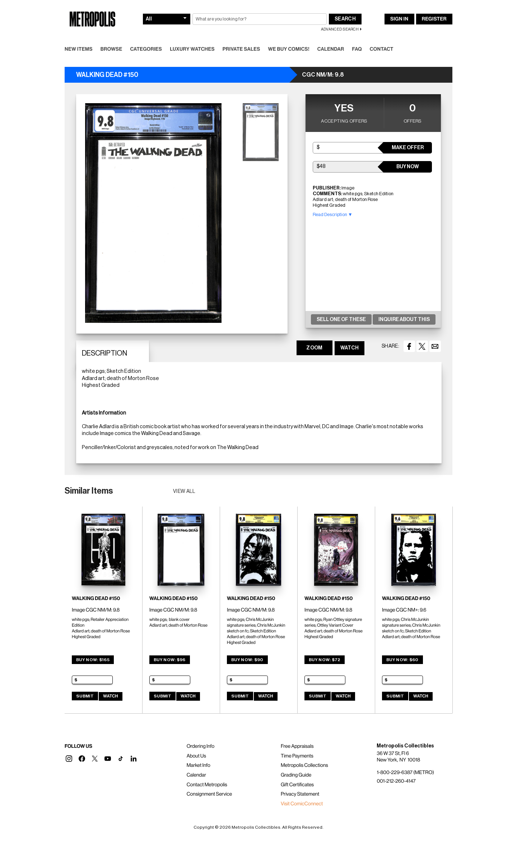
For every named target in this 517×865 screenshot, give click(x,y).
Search (345, 19)
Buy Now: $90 (247, 660)
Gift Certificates (297, 784)
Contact (381, 49)
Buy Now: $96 (170, 660)
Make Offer (408, 147)
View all (184, 491)
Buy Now (407, 166)
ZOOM (314, 348)
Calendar (330, 49)
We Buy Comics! (288, 49)
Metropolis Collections (304, 765)
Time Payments (297, 756)
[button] (69, 758)
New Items (79, 49)
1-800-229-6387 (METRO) (405, 772)
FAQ (357, 49)
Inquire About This (404, 319)
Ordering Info (200, 746)
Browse (111, 49)
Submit (85, 696)
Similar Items (89, 490)
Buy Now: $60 (402, 660)
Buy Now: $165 (93, 660)
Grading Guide (296, 775)
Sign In (399, 19)
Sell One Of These (341, 319)
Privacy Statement (300, 794)
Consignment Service (209, 794)
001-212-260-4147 (396, 781)
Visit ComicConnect (302, 803)
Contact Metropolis (207, 784)
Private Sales (241, 49)
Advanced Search (340, 29)
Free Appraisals (297, 746)
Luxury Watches (192, 49)
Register (434, 19)
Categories (146, 49)
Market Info (198, 765)
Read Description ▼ (333, 214)
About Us (196, 756)
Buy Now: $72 (324, 660)
